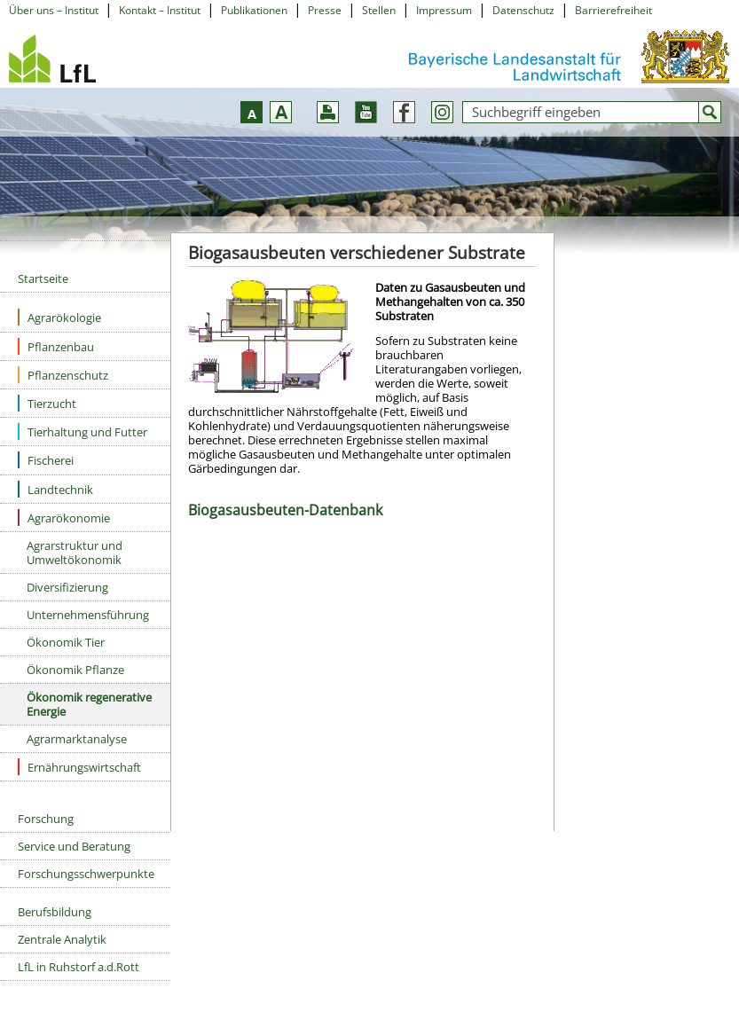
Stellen (379, 10)
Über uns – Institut (53, 10)
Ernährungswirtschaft (79, 766)
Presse (325, 10)
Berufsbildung (54, 912)
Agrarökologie (59, 317)
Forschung (46, 819)
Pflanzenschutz (63, 374)
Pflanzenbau (56, 346)
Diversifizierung (67, 587)
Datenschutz (523, 10)
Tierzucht (47, 403)
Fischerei (46, 459)
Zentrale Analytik (62, 939)
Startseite (43, 278)
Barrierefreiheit (613, 10)
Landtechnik (55, 489)
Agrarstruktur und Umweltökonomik (74, 552)
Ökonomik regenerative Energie (89, 704)
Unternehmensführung (88, 615)
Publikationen (254, 10)
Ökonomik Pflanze (75, 670)
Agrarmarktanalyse (77, 739)
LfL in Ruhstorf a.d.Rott (78, 967)
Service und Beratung (74, 846)
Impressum (444, 10)
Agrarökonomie (64, 517)
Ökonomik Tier (66, 642)
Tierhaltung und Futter (82, 431)
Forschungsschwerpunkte (86, 874)
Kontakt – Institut (159, 10)
